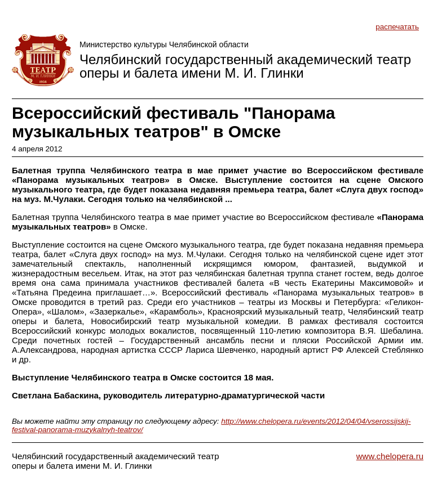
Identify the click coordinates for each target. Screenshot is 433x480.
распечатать (397, 27)
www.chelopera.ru (389, 456)
